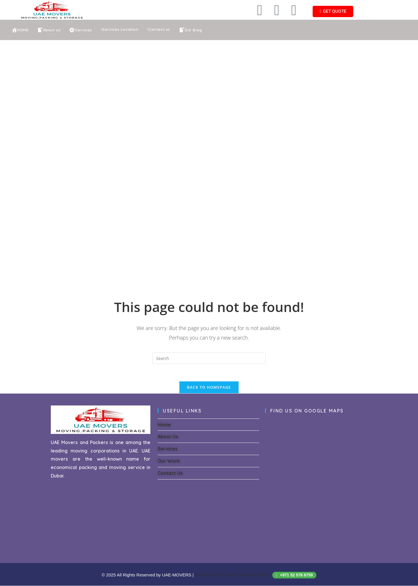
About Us (168, 437)
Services (167, 449)
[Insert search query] (209, 358)
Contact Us (170, 473)
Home (164, 425)
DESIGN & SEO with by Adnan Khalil (232, 575)
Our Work (169, 461)
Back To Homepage (209, 387)
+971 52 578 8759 (294, 575)
